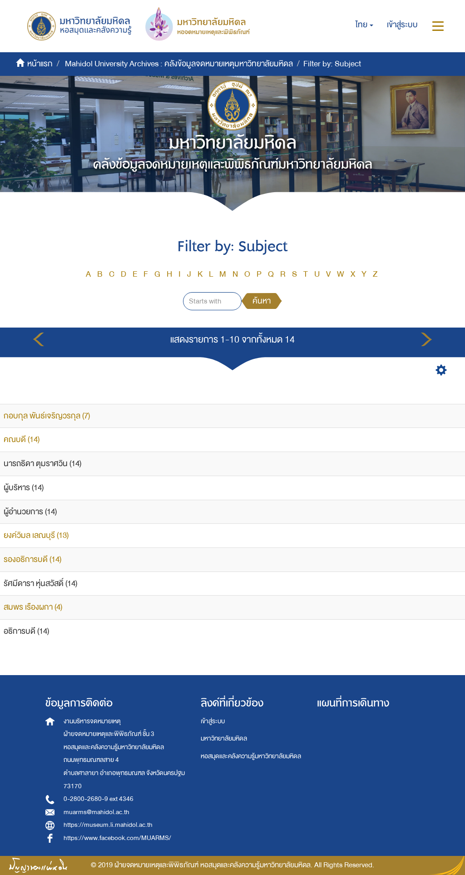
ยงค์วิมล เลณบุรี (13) (36, 535)
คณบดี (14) (22, 440)
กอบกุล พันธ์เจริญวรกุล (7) (47, 416)
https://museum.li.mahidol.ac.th (108, 824)
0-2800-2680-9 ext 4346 (99, 799)
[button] (364, 25)
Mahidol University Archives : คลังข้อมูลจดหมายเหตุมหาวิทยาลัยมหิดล (179, 64)
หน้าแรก (40, 64)
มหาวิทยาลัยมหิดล (224, 738)
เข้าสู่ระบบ (213, 721)
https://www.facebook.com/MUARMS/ (117, 838)
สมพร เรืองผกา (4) (33, 607)
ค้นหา (261, 301)
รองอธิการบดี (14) (32, 559)
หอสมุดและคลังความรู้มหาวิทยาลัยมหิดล (251, 756)
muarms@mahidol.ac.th (96, 812)
